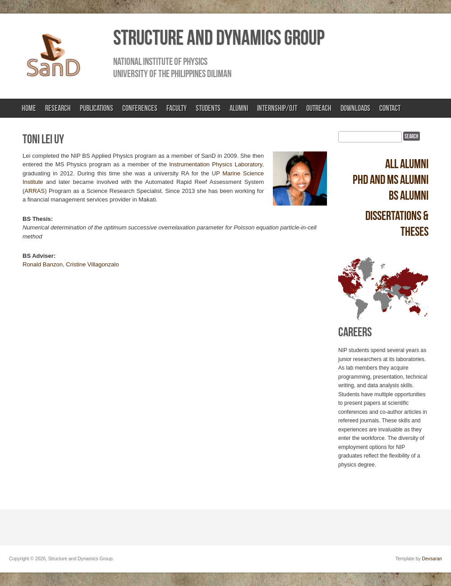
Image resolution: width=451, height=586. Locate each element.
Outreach (318, 108)
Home (29, 108)
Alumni (239, 108)
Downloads (355, 108)
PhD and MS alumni (390, 180)
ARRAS (34, 191)
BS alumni (408, 195)
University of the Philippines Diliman (172, 73)
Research (58, 108)
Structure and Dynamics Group (218, 37)
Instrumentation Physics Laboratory (215, 164)
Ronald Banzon (43, 264)
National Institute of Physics (160, 61)
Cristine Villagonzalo (92, 264)
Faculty (176, 108)
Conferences (139, 108)
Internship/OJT (277, 108)
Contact (389, 108)
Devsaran (432, 558)
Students (208, 108)
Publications (96, 108)
